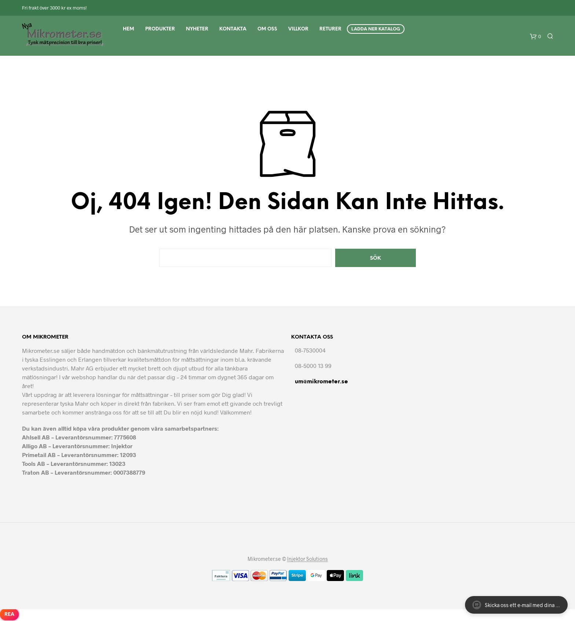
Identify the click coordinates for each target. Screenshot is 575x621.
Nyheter (197, 29)
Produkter (160, 29)
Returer (330, 29)
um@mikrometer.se (321, 382)
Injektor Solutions (307, 559)
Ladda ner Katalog (375, 29)
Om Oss (267, 29)
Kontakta (232, 29)
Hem (128, 29)
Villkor (298, 29)
